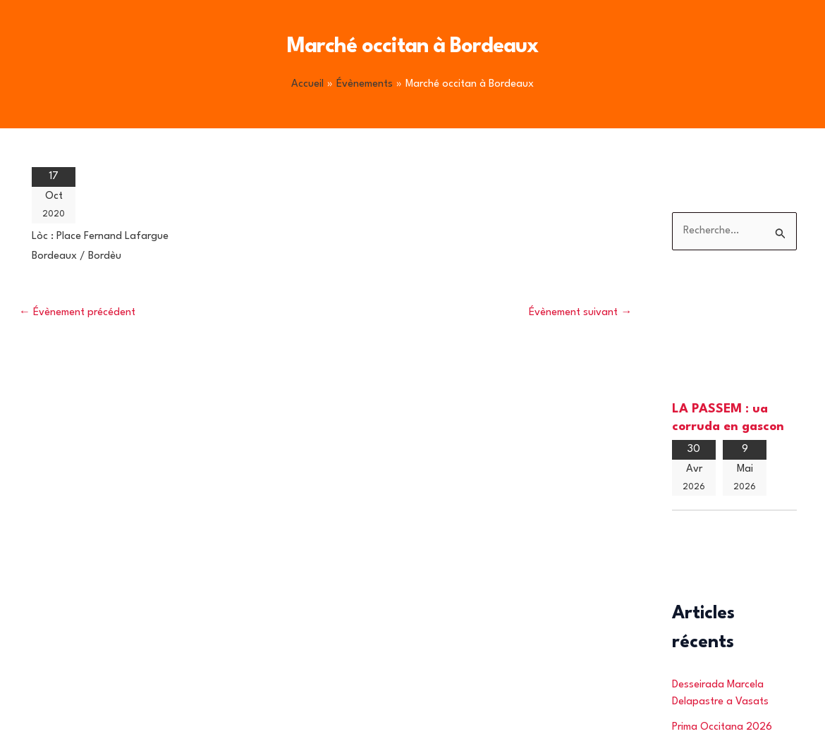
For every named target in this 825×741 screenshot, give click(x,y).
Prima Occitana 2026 (722, 727)
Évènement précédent (77, 312)
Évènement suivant (580, 312)
